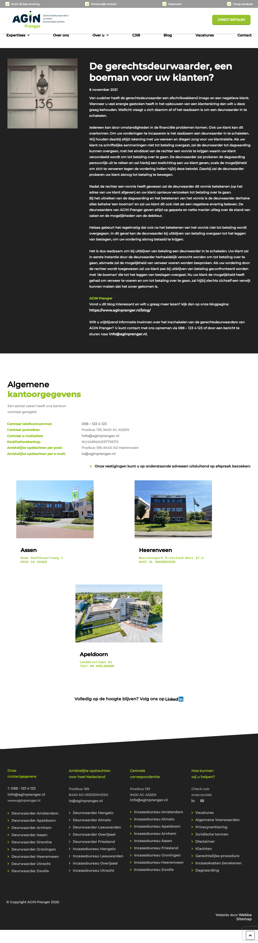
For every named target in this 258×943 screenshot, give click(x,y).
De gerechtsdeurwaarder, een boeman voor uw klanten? (160, 70)
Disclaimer (205, 837)
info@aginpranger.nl (179, 360)
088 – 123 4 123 (176, 409)
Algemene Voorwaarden (217, 814)
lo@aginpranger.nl (181, 439)
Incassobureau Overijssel (95, 859)
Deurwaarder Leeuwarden (97, 822)
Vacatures (205, 35)
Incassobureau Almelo (154, 813)
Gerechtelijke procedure (217, 852)
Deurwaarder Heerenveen (35, 853)
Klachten (203, 844)
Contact (244, 35)
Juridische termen (211, 829)
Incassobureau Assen (153, 836)
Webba (245, 902)
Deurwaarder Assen (29, 830)
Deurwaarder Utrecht (31, 860)
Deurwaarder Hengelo (93, 807)
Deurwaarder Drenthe (31, 838)
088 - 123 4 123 (23, 782)
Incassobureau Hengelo (94, 844)
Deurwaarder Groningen (33, 845)
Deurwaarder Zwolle (30, 867)
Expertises (15, 35)
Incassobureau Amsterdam (158, 806)
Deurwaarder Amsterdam (34, 808)
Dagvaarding (207, 866)
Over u (98, 35)
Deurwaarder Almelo (92, 814)
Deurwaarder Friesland (94, 837)
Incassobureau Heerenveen (158, 858)
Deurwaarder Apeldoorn (33, 815)
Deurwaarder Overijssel (94, 829)
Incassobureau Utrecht (93, 866)
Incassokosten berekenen (218, 859)
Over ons (61, 35)
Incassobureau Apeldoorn (157, 821)
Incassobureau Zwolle (154, 865)
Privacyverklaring (211, 822)
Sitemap (244, 906)
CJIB (136, 35)
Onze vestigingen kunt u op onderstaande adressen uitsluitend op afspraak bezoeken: (173, 452)
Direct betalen (231, 20)
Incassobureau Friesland (156, 843)
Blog (168, 35)
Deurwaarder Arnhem (31, 823)
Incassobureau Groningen (157, 851)
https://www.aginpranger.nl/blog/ (120, 335)
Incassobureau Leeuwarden (98, 852)
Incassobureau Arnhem (155, 828)
